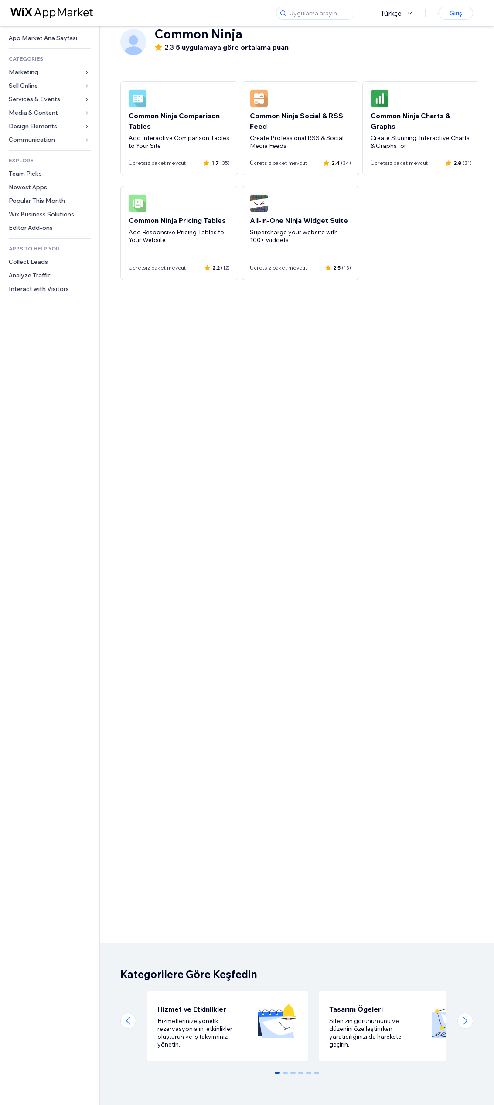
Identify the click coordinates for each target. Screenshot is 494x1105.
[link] (49, 38)
